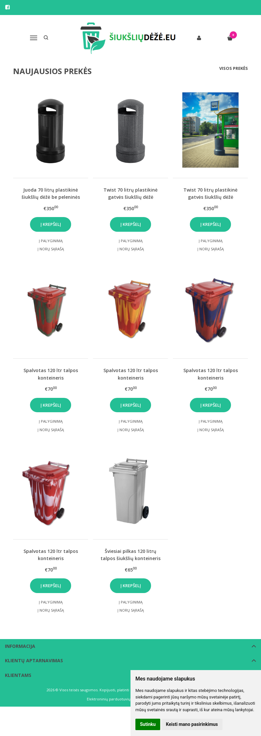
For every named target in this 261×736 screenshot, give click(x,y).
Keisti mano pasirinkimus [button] (192, 724)
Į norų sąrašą (51, 248)
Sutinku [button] (148, 724)
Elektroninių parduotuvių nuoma (115, 699)
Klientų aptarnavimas (34, 660)
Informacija (20, 646)
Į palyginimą (51, 240)
